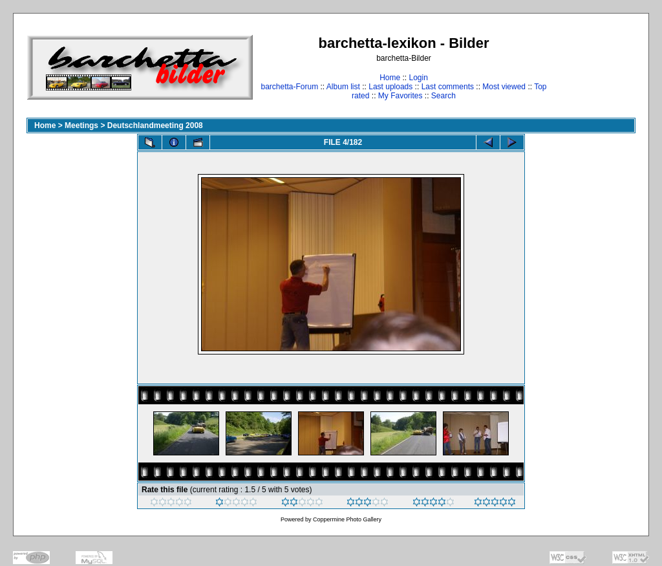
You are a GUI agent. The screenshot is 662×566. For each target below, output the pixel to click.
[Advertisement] (595, 67)
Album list (343, 86)
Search (443, 95)
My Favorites (400, 95)
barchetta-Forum (289, 86)
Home (389, 77)
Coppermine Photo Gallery (347, 519)
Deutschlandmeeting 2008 (155, 125)
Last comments (448, 86)
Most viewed (504, 86)
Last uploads (390, 86)
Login (418, 77)
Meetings (81, 125)
